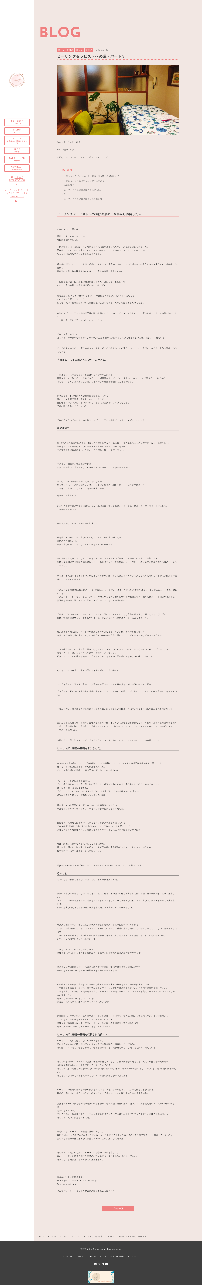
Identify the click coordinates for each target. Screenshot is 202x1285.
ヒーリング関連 (65, 50)
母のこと (68, 194)
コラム (79, 50)
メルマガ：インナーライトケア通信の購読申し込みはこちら (86, 1191)
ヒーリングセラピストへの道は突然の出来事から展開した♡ (91, 176)
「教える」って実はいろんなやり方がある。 (85, 180)
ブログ (89, 50)
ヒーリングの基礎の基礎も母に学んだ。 (83, 189)
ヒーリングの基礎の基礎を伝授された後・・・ (86, 198)
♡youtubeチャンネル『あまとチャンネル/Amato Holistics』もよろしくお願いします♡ (100, 865)
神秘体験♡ (69, 185)
